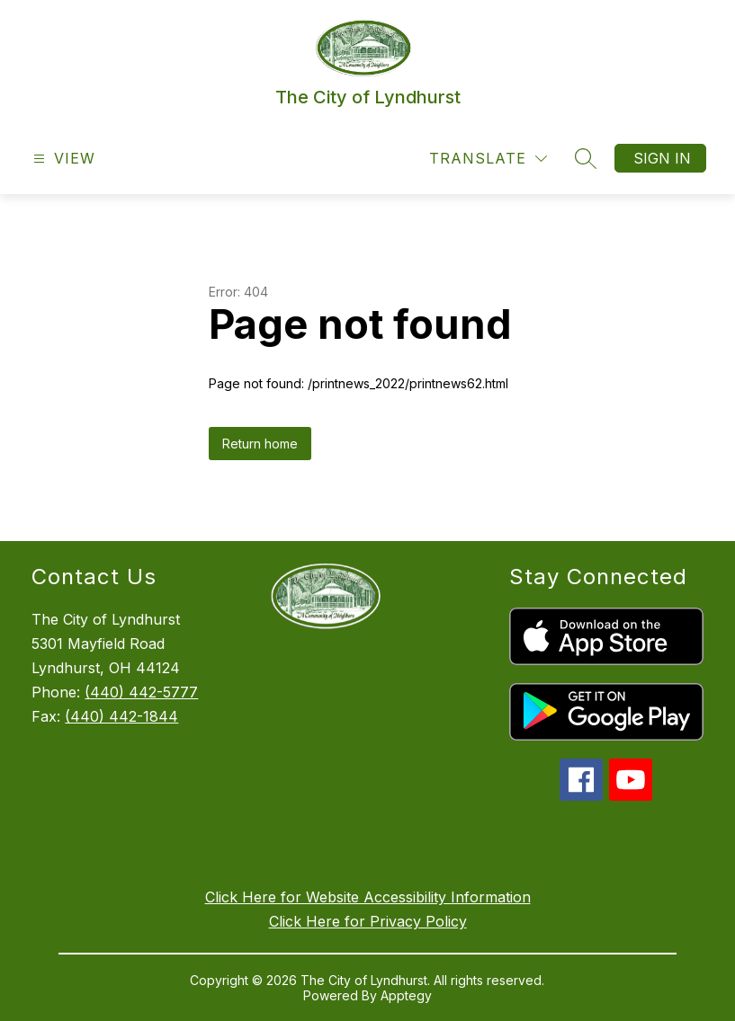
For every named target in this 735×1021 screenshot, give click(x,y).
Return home (260, 443)
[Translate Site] (488, 158)
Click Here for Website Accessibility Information (368, 897)
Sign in (662, 158)
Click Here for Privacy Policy (368, 921)
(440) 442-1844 (121, 716)
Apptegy (406, 995)
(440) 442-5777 (141, 692)
